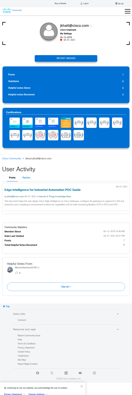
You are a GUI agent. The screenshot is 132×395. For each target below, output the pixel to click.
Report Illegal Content (27, 364)
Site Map (22, 360)
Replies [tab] (26, 178)
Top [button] (8, 306)
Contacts (22, 320)
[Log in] (84, 3)
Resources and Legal (66, 330)
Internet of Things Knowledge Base (55, 197)
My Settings (66, 34)
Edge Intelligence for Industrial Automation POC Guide (43, 190)
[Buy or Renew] (60, 3)
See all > (66, 286)
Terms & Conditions (27, 344)
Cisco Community (11, 159)
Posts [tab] (12, 178)
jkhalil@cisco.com (15, 197)
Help (20, 340)
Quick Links (66, 314)
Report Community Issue (29, 336)
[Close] (81, 393)
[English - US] (119, 3)
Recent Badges (66, 58)
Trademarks (23, 356)
